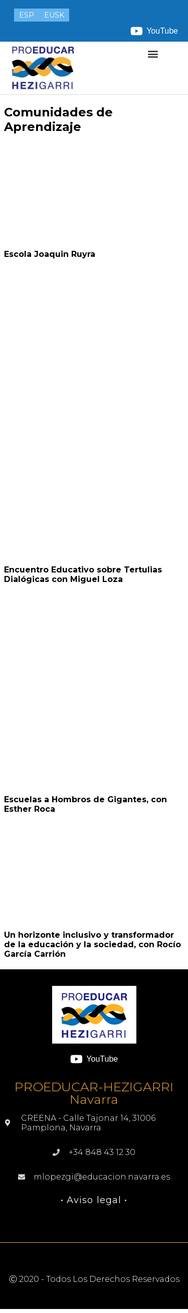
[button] (152, 53)
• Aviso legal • (94, 1200)
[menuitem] (26, 15)
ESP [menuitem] (26, 15)
